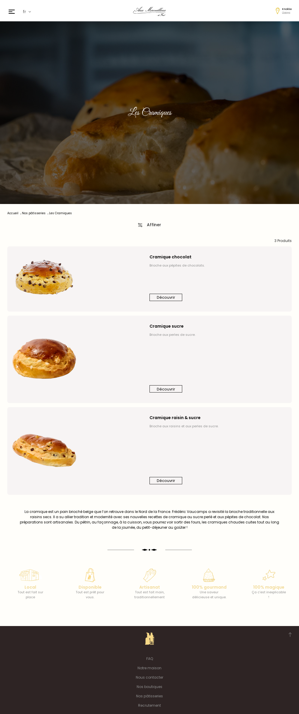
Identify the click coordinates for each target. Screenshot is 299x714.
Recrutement (149, 705)
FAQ (149, 658)
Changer (286, 12)
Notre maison (149, 667)
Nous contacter (149, 677)
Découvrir (166, 297)
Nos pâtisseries (149, 696)
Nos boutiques (149, 686)
